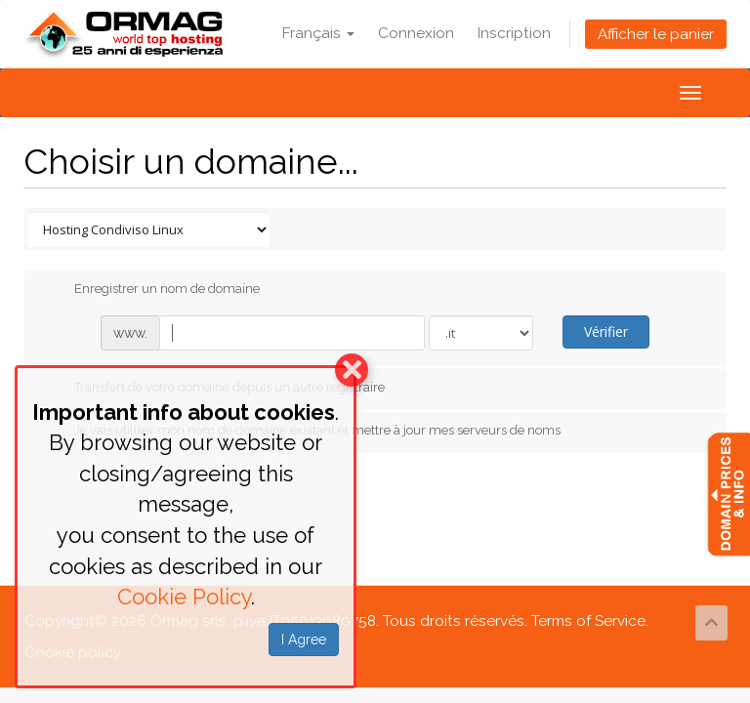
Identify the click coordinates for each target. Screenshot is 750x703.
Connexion (416, 33)
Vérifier (606, 331)
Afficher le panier (656, 34)
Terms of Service (588, 621)
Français (318, 33)
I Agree (303, 639)
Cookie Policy (184, 596)
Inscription (514, 33)
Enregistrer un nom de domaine (151, 290)
